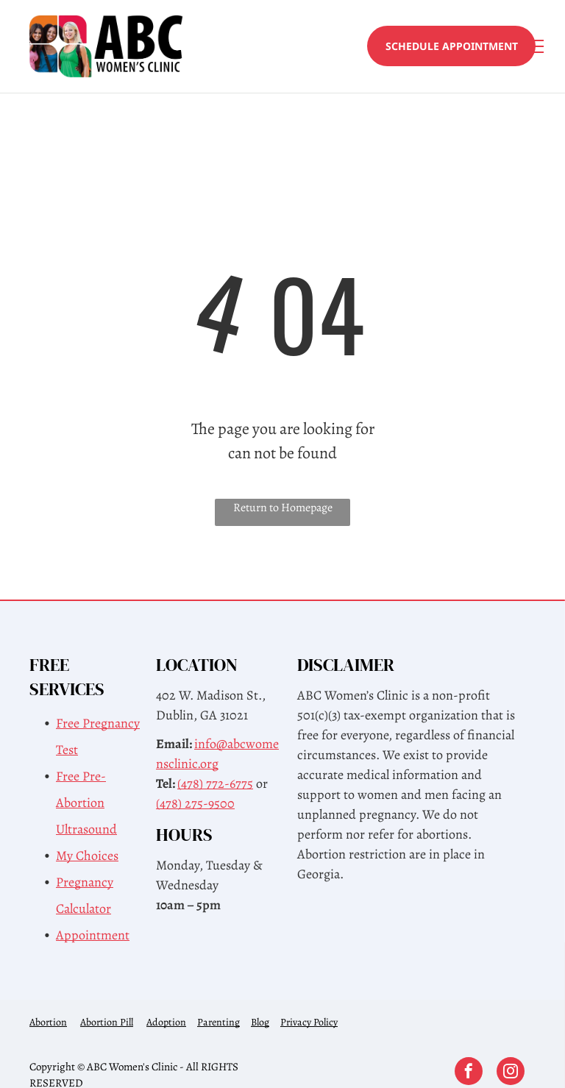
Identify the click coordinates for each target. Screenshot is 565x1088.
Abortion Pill (106, 1022)
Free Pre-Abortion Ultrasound (86, 802)
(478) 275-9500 (195, 803)
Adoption (166, 1022)
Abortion (48, 1022)
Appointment (92, 935)
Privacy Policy (309, 1022)
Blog (260, 1022)
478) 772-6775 (217, 783)
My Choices (87, 855)
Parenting (218, 1022)
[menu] (533, 46)
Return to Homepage (283, 507)
